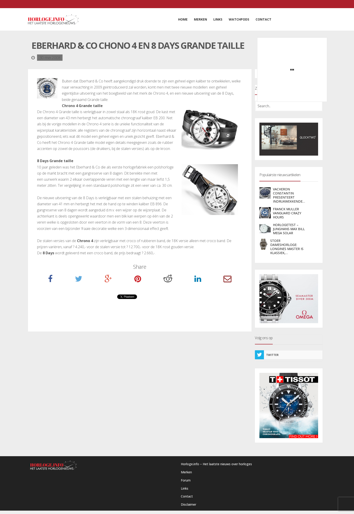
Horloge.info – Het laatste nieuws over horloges (216, 464)
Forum (186, 480)
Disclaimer (188, 504)
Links (184, 488)
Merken (186, 472)
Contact (187, 496)
